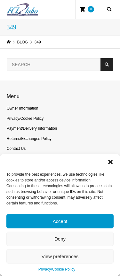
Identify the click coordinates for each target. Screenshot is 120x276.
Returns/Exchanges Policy (29, 138)
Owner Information (22, 108)
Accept (60, 221)
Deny (60, 238)
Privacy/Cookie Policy (56, 269)
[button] (110, 162)
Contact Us (16, 148)
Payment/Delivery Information (32, 128)
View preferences (60, 256)
